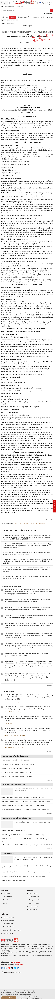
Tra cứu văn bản (33, 893)
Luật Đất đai (27, 998)
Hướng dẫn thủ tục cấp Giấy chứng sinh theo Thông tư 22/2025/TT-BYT (23, 805)
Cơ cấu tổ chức (9, 735)
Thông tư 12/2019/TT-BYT (21, 523)
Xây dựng (19, 712)
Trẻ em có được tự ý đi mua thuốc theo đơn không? (17, 772)
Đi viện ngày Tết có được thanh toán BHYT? (15, 830)
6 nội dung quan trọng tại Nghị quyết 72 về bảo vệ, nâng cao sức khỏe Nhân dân (25, 809)
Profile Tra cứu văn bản (9, 900)
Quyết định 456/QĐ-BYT (38, 523)
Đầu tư (6, 712)
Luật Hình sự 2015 (37, 998)
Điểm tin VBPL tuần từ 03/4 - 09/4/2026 (13, 880)
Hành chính (8, 747)
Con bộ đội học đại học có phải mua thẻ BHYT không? (18, 764)
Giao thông (16, 702)
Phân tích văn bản (34, 896)
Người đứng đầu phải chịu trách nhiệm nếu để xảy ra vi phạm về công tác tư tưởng (26, 872)
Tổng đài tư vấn (33, 909)
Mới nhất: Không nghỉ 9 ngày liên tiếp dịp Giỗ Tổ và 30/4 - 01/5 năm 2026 (23, 876)
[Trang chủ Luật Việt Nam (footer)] (27, 940)
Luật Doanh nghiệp (18, 998)
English (42, 3)
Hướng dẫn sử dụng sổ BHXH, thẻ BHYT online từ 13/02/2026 (32, 822)
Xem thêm (50, 685)
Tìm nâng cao (48, 13)
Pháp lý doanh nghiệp (35, 900)
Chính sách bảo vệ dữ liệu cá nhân (12, 930)
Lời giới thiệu (6, 893)
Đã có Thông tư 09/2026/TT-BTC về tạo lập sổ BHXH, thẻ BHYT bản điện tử (24, 835)
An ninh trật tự (8, 702)
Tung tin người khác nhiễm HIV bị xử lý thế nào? (16, 760)
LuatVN (49, 520)
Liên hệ (5, 903)
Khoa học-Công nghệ (19, 735)
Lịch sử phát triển (7, 896)
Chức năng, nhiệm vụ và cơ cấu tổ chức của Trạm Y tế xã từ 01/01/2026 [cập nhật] (26, 801)
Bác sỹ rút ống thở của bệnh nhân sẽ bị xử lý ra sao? (17, 776)
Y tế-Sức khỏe (8, 723)
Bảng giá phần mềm (8, 917)
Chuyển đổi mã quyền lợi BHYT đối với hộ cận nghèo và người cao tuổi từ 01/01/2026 (27, 845)
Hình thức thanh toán (8, 920)
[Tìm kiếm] (51, 10)
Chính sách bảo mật (8, 927)
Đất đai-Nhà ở (12, 712)
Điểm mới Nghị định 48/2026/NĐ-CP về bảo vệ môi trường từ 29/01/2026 (23, 797)
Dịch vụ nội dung (33, 906)
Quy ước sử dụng (8, 923)
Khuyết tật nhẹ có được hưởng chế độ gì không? (16, 768)
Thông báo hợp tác (8, 933)
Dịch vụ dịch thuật (34, 903)
